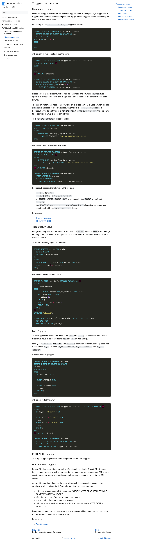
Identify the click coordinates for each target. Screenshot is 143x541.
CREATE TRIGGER (44, 221)
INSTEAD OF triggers (125, 16)
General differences (9, 17)
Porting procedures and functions (13, 33)
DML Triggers (122, 13)
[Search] (15, 12)
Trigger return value (125, 10)
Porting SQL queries (9, 24)
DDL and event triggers (126, 19)
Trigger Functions (43, 218)
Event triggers (42, 524)
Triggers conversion (11, 37)
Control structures (11, 41)
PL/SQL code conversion (13, 44)
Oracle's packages (11, 55)
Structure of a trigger (125, 7)
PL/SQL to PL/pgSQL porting (13, 28)
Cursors (7, 48)
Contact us (6, 58)
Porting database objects (11, 21)
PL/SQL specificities (11, 51)
